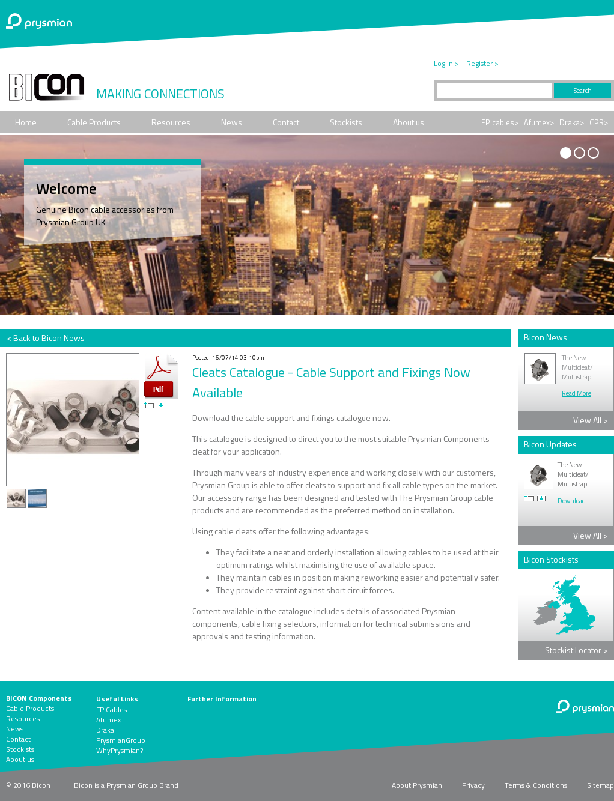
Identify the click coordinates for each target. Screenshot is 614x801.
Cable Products (94, 122)
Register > (482, 63)
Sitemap (600, 785)
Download (572, 501)
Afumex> (539, 122)
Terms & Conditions (536, 785)
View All (590, 420)
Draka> (571, 122)
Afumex (108, 719)
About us (408, 122)
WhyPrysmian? (119, 750)
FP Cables (111, 709)
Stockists (346, 122)
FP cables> (499, 122)
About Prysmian (417, 785)
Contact (286, 122)
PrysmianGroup (120, 740)
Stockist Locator (576, 650)
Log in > (446, 63)
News (231, 122)
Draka (105, 730)
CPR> (598, 122)
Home (26, 122)
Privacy (473, 785)
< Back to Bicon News (46, 337)
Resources (170, 122)
